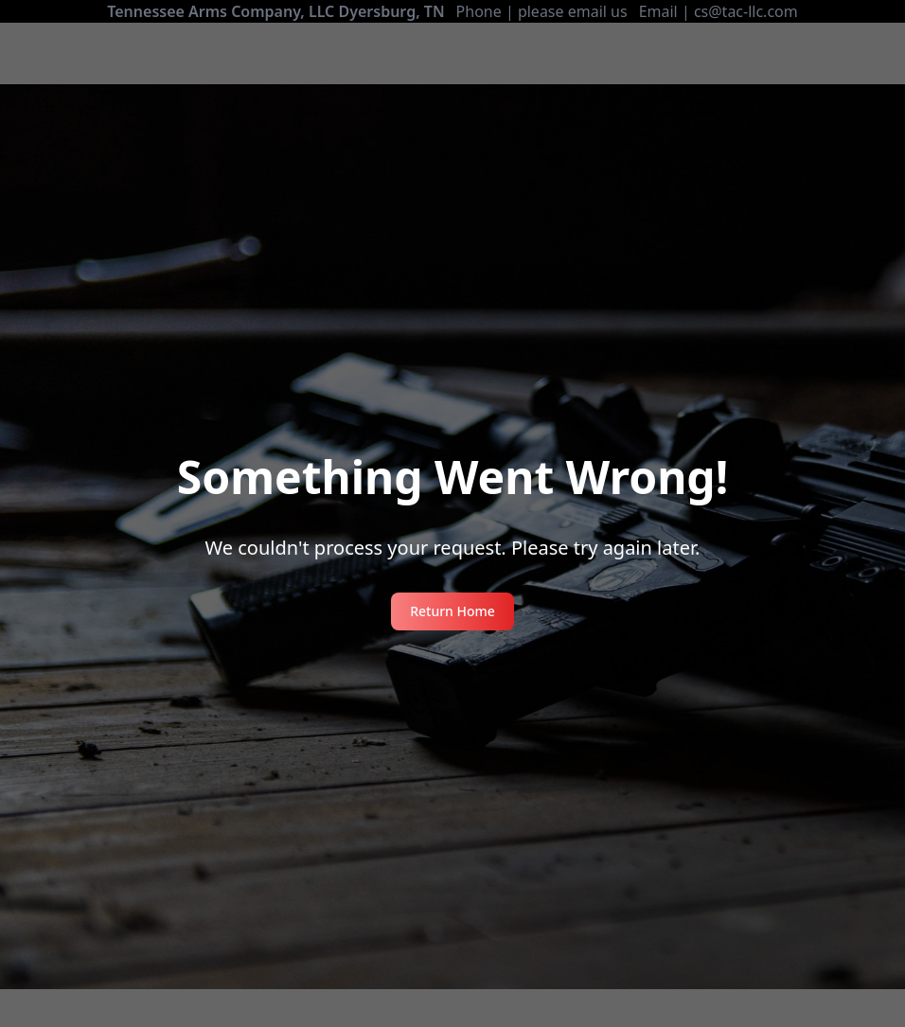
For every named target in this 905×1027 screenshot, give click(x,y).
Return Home (452, 611)
